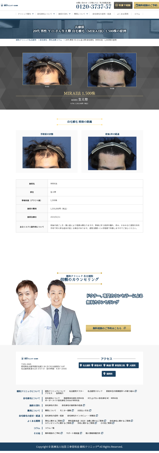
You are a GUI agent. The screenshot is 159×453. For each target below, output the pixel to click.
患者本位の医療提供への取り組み (120, 393)
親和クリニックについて (55, 393)
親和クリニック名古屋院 (26, 39)
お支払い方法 (83, 412)
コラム (137, 14)
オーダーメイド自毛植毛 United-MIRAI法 (62, 402)
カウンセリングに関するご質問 (58, 425)
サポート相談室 (72, 435)
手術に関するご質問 (85, 425)
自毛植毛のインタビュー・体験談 (81, 417)
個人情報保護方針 (93, 435)
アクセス (48, 395)
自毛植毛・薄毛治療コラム (52, 39)
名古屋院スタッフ (95, 393)
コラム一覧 (49, 430)
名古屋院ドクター (76, 393)
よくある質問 (122, 14)
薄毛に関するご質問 (53, 423)
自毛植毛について (52, 400)
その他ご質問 (106, 425)
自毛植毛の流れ (51, 407)
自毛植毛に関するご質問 (120, 423)
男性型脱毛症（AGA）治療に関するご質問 (85, 423)
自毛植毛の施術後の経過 (72, 407)
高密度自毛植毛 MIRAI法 (74, 400)
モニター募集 (65, 412)
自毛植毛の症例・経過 (101, 14)
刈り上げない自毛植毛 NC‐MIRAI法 (103, 400)
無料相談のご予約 (52, 435)
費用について (50, 412)
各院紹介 (59, 395)
